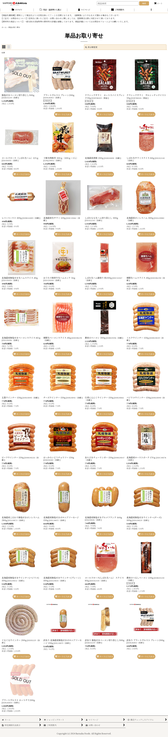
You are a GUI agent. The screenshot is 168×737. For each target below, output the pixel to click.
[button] (151, 10)
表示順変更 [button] (91, 47)
